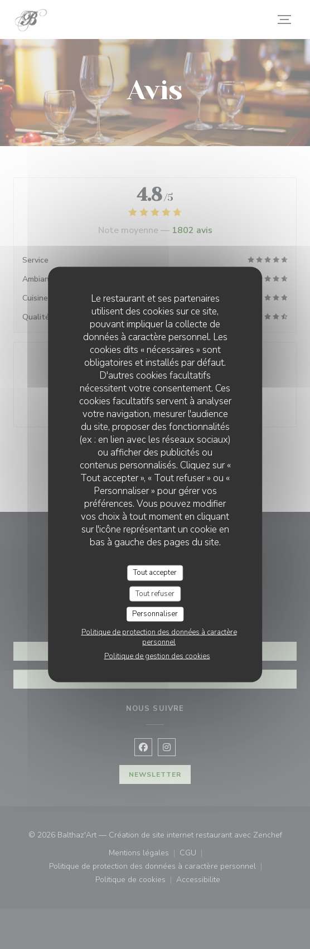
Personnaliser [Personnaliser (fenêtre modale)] (155, 614)
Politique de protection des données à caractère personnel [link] (159, 637)
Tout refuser (155, 593)
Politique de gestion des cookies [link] (157, 656)
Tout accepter (155, 573)
